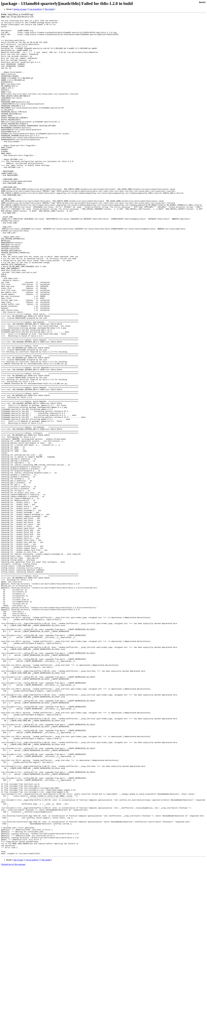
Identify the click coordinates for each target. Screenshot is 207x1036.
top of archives (35, 9)
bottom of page (20, 9)
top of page (18, 1027)
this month (49, 9)
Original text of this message (13, 1031)
